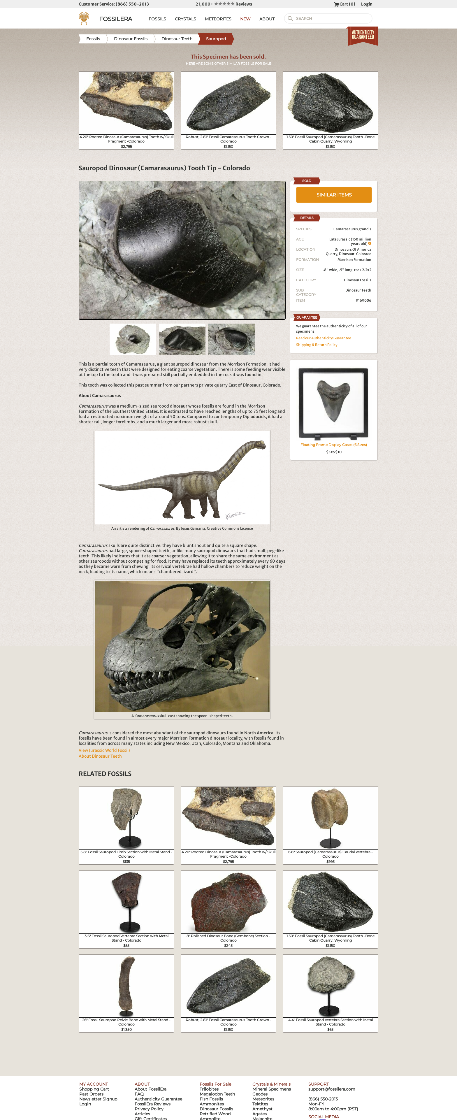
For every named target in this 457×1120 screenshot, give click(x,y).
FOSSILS (157, 19)
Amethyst (262, 1109)
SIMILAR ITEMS (334, 195)
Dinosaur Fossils (357, 280)
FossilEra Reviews (153, 1104)
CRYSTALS (185, 19)
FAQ (139, 1094)
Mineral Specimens (271, 1089)
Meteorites (263, 1099)
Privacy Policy (149, 1109)
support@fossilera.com (331, 1089)
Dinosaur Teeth (358, 290)
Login (366, 4)
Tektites (260, 1104)
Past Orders (91, 1094)
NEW (245, 19)
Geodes (260, 1094)
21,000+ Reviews (224, 4)
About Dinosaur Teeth (100, 756)
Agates (259, 1114)
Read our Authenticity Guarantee (323, 338)
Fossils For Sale (215, 1084)
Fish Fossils (211, 1099)
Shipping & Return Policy (317, 345)
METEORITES (218, 19)
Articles (142, 1114)
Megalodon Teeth (217, 1094)
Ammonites (212, 1104)
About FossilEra (150, 1089)
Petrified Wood (215, 1114)
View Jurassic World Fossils (105, 750)
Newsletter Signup (98, 1099)
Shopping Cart (94, 1089)
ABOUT (267, 19)
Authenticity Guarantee (158, 1099)
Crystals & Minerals (271, 1084)
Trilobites (209, 1089)
